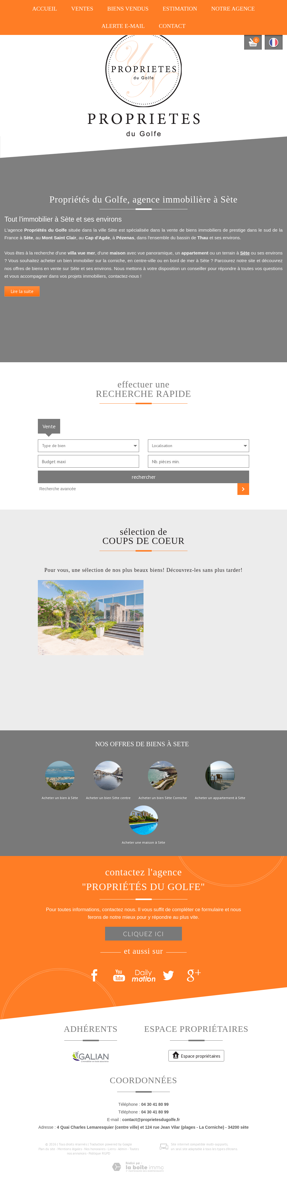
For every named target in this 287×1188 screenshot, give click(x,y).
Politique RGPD (99, 1153)
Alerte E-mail (123, 26)
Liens (112, 1149)
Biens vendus (128, 9)
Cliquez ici (143, 933)
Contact (172, 26)
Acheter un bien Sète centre (108, 798)
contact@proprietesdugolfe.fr (151, 1119)
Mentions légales (70, 1149)
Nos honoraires (94, 1149)
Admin (122, 1149)
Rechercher (144, 476)
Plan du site (46, 1149)
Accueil (44, 9)
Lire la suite (22, 296)
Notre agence (233, 9)
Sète (245, 258)
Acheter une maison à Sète (143, 842)
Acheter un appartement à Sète (220, 798)
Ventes (82, 9)
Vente (49, 426)
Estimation (180, 9)
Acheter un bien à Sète (60, 798)
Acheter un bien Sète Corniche (163, 798)
